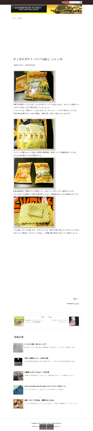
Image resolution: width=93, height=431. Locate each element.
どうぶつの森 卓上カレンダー (35, 344)
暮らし (20, 18)
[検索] (80, 2)
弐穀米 (77, 303)
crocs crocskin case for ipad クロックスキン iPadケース (45, 386)
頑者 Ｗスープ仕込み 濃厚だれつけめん (39, 400)
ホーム (14, 18)
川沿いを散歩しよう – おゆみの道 (36, 358)
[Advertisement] (46, 36)
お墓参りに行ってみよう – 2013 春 (36, 372)
